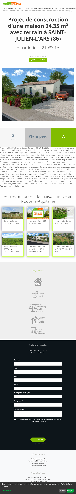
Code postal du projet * (22, 393)
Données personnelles (38, 465)
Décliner (62, 491)
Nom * (16, 376)
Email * (16, 384)
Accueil (18, 8)
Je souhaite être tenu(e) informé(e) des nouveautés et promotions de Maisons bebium (39, 420)
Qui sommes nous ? (38, 459)
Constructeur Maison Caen (38, 481)
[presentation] (38, 428)
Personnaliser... (6, 491)
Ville (15, 368)
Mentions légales (38, 463)
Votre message (19, 409)
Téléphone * (18, 401)
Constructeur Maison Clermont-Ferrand (38, 479)
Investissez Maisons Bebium (38, 461)
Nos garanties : (38, 270)
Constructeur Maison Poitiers (38, 477)
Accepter (70, 491)
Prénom (17, 360)
